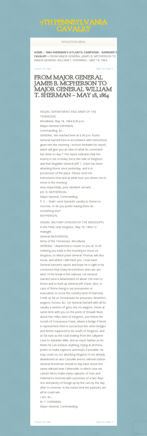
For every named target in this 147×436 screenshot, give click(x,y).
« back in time (42, 68)
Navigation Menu (71, 42)
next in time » (104, 68)
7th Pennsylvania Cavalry (73, 25)
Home (38, 52)
